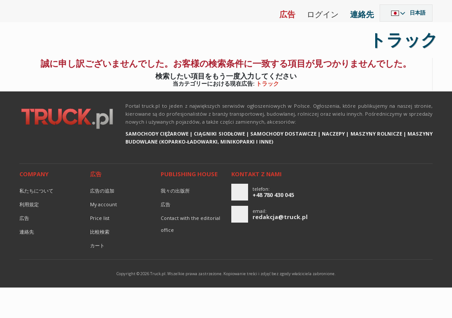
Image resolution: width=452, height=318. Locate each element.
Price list (99, 218)
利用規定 (29, 204)
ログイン (323, 14)
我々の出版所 (175, 191)
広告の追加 (102, 191)
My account (103, 204)
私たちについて (36, 191)
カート (97, 245)
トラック (267, 83)
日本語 (418, 12)
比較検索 (99, 232)
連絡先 (362, 14)
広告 (287, 14)
